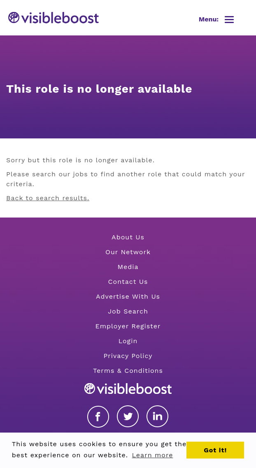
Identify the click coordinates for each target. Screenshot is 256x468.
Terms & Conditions (128, 370)
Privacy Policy (128, 356)
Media (127, 267)
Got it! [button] (215, 450)
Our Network (128, 252)
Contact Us (128, 281)
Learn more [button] (152, 455)
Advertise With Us (128, 296)
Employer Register (128, 326)
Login (128, 341)
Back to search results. (47, 198)
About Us (128, 237)
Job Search (128, 311)
